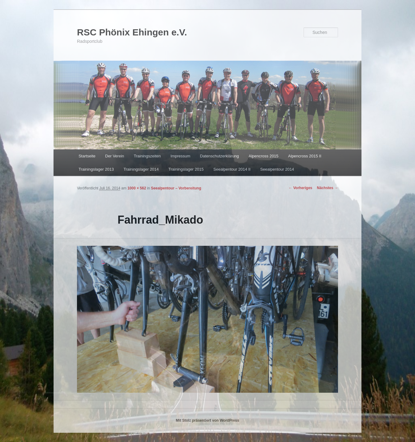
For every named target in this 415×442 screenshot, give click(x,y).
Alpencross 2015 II (304, 156)
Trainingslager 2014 (141, 169)
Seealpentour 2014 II (232, 169)
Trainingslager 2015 (185, 169)
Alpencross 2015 (263, 156)
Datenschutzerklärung (219, 156)
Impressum (180, 156)
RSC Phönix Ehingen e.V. (132, 32)
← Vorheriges (300, 188)
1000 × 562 (136, 188)
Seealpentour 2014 (277, 169)
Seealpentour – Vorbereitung (176, 188)
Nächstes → (327, 188)
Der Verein (114, 156)
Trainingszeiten (147, 156)
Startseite (87, 156)
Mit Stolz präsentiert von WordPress (207, 420)
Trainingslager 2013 (96, 169)
